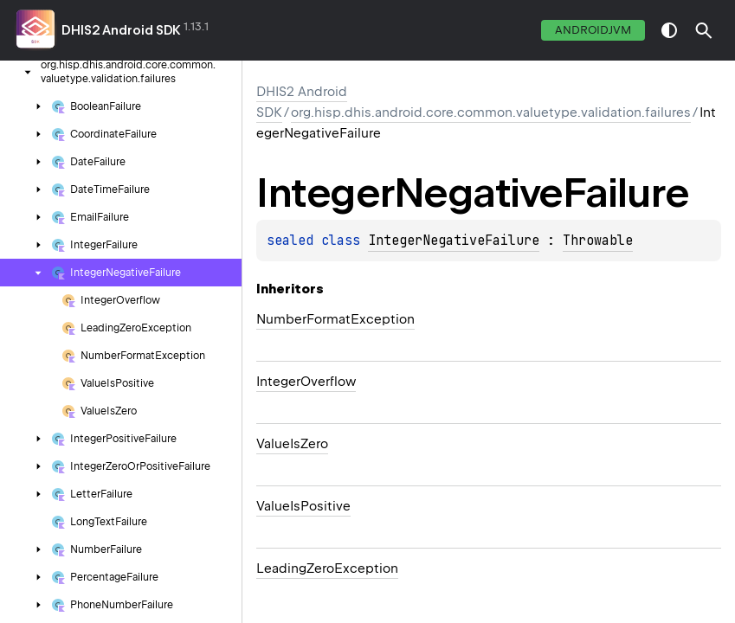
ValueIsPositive (303, 506)
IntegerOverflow (306, 381)
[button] (704, 30)
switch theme (669, 30)
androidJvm (593, 29)
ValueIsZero (292, 444)
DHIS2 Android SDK (121, 30)
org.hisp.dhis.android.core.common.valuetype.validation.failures (491, 112)
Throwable (598, 240)
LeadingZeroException (327, 568)
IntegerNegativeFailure (453, 240)
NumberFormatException (335, 319)
